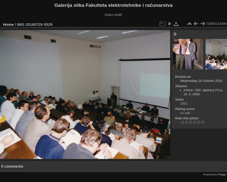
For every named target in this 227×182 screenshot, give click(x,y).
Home (8, 24)
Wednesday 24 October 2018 (201, 81)
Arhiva (188, 90)
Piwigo (222, 174)
